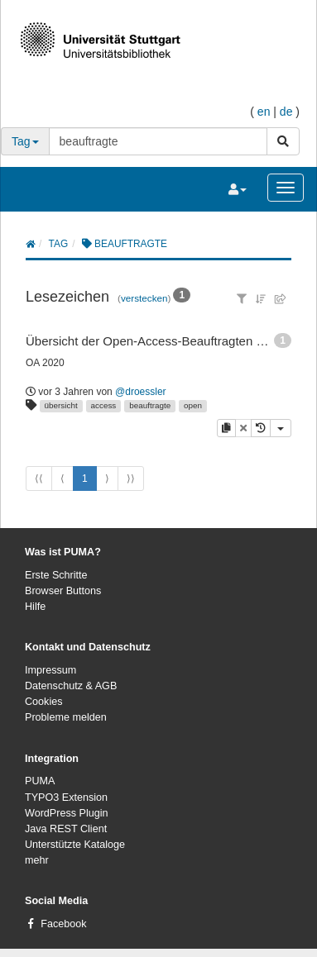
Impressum (50, 670)
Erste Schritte (56, 575)
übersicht (61, 405)
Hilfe (35, 606)
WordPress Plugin (66, 813)
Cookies (44, 701)
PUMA (40, 781)
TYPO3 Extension (66, 797)
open (193, 405)
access (104, 405)
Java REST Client (66, 829)
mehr (37, 860)
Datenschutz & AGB (71, 686)
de (286, 111)
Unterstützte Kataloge (75, 844)
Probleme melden (66, 717)
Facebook (63, 924)
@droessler (140, 392)
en (264, 111)
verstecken (144, 298)
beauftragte (150, 405)
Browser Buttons (63, 591)
